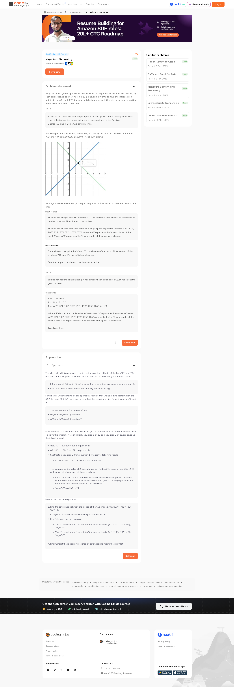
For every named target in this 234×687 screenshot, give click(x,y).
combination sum (96, 586)
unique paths (77, 586)
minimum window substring (170, 586)
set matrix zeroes (127, 582)
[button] (91, 365)
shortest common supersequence (123, 586)
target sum (147, 586)
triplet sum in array (80, 582)
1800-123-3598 (112, 668)
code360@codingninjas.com (118, 673)
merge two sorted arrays (104, 582)
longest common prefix (150, 582)
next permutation (172, 582)
